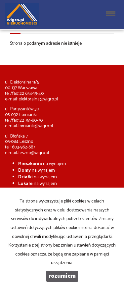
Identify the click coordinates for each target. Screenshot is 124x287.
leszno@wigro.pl (34, 153)
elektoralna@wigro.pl (38, 99)
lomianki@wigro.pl (36, 126)
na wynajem (42, 164)
